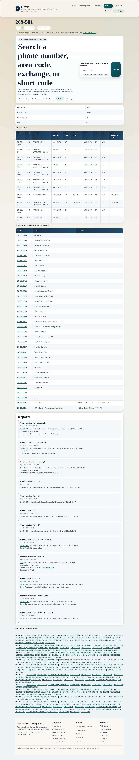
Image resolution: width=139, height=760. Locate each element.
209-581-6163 (75, 684)
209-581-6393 (22, 337)
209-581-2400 (22, 271)
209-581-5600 (57, 679)
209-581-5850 (28, 682)
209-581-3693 (49, 567)
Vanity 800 (118, 6)
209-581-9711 (22, 377)
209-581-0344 (22, 240)
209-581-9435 (24, 601)
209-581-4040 (53, 665)
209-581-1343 (22, 255)
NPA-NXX (108, 6)
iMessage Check (57, 742)
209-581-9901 (53, 712)
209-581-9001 (42, 702)
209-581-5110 (107, 675)
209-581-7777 (43, 692)
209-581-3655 (86, 660)
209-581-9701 (39, 709)
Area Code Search (58, 729)
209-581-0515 (97, 638)
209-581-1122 (42, 645)
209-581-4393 (86, 667)
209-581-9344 (24, 502)
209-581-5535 (22, 332)
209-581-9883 (20, 712)
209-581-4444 (57, 670)
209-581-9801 (104, 709)
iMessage (108, 11)
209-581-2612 (75, 655)
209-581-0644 (24, 531)
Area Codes (98, 6)
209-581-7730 (107, 689)
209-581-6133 (42, 684)
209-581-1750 (101, 650)
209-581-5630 (79, 679)
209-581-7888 (97, 692)
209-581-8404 (32, 699)
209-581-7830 (75, 692)
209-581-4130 (21, 667)
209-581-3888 (64, 662)
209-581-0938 (112, 640)
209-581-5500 (97, 677)
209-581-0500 (54, 638)
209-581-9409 (75, 704)
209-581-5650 (90, 679)
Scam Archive (80, 730)
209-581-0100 (31, 635)
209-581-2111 (31, 652)
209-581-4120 (118, 665)
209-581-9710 (50, 709)
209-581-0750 (22, 245)
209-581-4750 (112, 670)
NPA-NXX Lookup (58, 735)
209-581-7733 (118, 689)
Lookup (73, 6)
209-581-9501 (25, 707)
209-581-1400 (54, 647)
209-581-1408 (64, 647)
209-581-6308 (118, 684)
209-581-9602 (90, 707)
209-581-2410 (118, 652)
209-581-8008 (42, 697)
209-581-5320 (75, 677)
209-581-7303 (42, 689)
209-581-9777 (82, 709)
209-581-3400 (31, 660)
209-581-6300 (96, 684)
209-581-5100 (96, 675)
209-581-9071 (75, 702)
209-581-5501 (108, 677)
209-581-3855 (22, 301)
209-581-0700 (68, 640)
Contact (78, 741)
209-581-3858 (54, 662)
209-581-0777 (90, 640)
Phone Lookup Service (34, 723)
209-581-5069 (86, 675)
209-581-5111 (118, 675)
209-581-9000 (31, 702)
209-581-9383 (32, 704)
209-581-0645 (47, 640)
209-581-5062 (75, 675)
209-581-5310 (64, 677)
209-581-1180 (64, 645)
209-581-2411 (21, 655)
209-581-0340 (32, 638)
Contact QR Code (106, 729)
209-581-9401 (64, 704)
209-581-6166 (86, 684)
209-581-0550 (108, 638)
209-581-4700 (68, 670)
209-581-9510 (36, 707)
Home (18, 28)
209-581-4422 (47, 670)
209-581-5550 (47, 679)
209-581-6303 (107, 684)
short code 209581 (89, 33)
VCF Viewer (104, 739)
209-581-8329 (24, 545)
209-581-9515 (57, 707)
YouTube (79, 734)
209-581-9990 (22, 393)
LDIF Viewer (104, 735)
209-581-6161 (64, 684)
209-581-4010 (42, 665)
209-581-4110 (107, 665)
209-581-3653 (75, 660)
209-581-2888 (57, 657)
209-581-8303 (75, 697)
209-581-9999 (85, 712)
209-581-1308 (118, 645)
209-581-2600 (43, 655)
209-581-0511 (24, 468)
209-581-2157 (75, 652)
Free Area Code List (58, 732)
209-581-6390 (21, 687)
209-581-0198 (75, 635)
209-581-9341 (107, 702)
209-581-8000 (31, 697)
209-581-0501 (64, 638)
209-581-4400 (108, 667)
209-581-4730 (79, 670)
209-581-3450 (53, 660)
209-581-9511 (47, 707)
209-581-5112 (21, 677)
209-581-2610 (54, 655)
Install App (118, 11)
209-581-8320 (86, 697)
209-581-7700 (22, 342)
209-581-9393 (43, 704)
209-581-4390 (22, 306)
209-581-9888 (31, 712)
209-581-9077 (86, 702)
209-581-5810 (101, 679)
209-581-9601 (79, 707)
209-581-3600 (64, 660)
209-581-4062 (75, 665)
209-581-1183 (75, 645)
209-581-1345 (32, 647)
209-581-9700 (28, 709)
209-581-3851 (43, 662)
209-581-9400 (54, 704)
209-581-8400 (118, 697)
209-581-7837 (22, 347)
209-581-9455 (108, 704)
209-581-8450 (43, 699)
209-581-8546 (24, 487)
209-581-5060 (64, 675)
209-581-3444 (42, 660)
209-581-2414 (32, 655)
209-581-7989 (36, 694)
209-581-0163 (22, 235)
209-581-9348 (21, 704)
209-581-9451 (97, 704)
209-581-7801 (64, 692)
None (21, 562)
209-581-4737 (101, 670)
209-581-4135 (32, 667)
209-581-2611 (64, 655)
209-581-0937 (101, 640)
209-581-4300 (43, 667)
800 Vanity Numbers (59, 739)
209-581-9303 (96, 702)
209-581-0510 (75, 638)
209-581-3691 (96, 660)
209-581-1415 (108, 647)
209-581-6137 (24, 618)
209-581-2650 (86, 655)
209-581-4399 (97, 667)
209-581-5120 (32, 677)
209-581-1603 (22, 260)
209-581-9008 (53, 702)
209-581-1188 (86, 645)
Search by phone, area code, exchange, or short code (94, 64)
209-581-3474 (22, 296)
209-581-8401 (21, 699)
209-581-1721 (79, 650)
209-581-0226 (107, 635)
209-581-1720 (68, 650)
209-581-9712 (71, 709)
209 (86, 117)
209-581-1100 (31, 645)
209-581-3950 (86, 662)
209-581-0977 (50, 643)
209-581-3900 (75, 662)
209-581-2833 (22, 291)
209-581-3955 (97, 662)
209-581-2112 (42, 652)
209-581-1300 (96, 645)
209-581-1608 (47, 650)
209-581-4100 (96, 665)
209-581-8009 (53, 697)
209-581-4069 (86, 665)
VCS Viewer (104, 742)
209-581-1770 (112, 650)
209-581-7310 (24, 584)
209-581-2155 (22, 266)
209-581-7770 (32, 692)
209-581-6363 (22, 408)
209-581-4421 (36, 670)
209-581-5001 (42, 675)
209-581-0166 (64, 635)
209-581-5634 (24, 516)
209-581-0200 (86, 635)
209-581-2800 (108, 655)
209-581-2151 (64, 652)
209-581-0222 (24, 448)
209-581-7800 (54, 692)
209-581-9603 (101, 707)
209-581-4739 (22, 316)
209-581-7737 (21, 692)
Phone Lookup (24, 99)
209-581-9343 (118, 702)
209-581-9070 (24, 429)
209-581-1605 (36, 650)
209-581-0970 (22, 250)
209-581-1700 (57, 650)
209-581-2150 (53, 652)
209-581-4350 (64, 667)
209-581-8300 (64, 697)
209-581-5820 (112, 679)
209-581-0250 (118, 635)
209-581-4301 (54, 667)
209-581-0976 (39, 643)
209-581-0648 (57, 640)
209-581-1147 (53, 645)
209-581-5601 (68, 679)
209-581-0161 (42, 635)
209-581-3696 (118, 660)
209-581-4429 (22, 311)
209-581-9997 (74, 712)
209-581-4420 (25, 670)
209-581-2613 (22, 286)
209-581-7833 (86, 692)
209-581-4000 (31, 665)
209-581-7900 (108, 692)
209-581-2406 (107, 652)
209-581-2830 (25, 657)
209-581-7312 (75, 689)
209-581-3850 (32, 662)
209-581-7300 (31, 689)
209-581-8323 (96, 697)
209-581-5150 (43, 677)
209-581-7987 (22, 352)
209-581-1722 (90, 650)
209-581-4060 (64, 665)
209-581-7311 (64, 689)
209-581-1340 (21, 647)
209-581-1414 (97, 647)
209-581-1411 (86, 647)
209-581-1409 (75, 647)
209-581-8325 (107, 697)
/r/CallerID (79, 738)
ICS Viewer (104, 732)
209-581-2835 (47, 657)
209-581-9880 (115, 709)
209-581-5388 (22, 327)
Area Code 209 (29, 28)
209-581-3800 (21, 662)
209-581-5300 (54, 677)
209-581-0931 (22, 403)
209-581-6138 (53, 684)
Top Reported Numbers (84, 726)
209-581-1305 (107, 645)
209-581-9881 (22, 382)
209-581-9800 (93, 709)
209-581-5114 (22, 321)
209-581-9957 (22, 388)
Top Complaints (84, 6)
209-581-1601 (25, 650)
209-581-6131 (31, 684)
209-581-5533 (25, 679)
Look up (116, 69)
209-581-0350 (43, 638)
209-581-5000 (31, 675)
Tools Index (104, 726)
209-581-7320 (86, 689)
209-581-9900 (42, 712)
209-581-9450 (22, 357)
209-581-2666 (97, 655)
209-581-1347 (43, 647)
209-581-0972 (28, 643)
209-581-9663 (112, 707)
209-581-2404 (96, 652)
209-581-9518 (22, 367)
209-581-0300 (21, 638)
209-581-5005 (53, 675)
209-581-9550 (68, 707)
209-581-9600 (22, 372)
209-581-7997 (47, 694)
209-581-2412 (22, 276)
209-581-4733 (90, 670)
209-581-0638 (25, 640)
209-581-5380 (86, 677)
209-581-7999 (57, 694)
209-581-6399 (32, 687)
